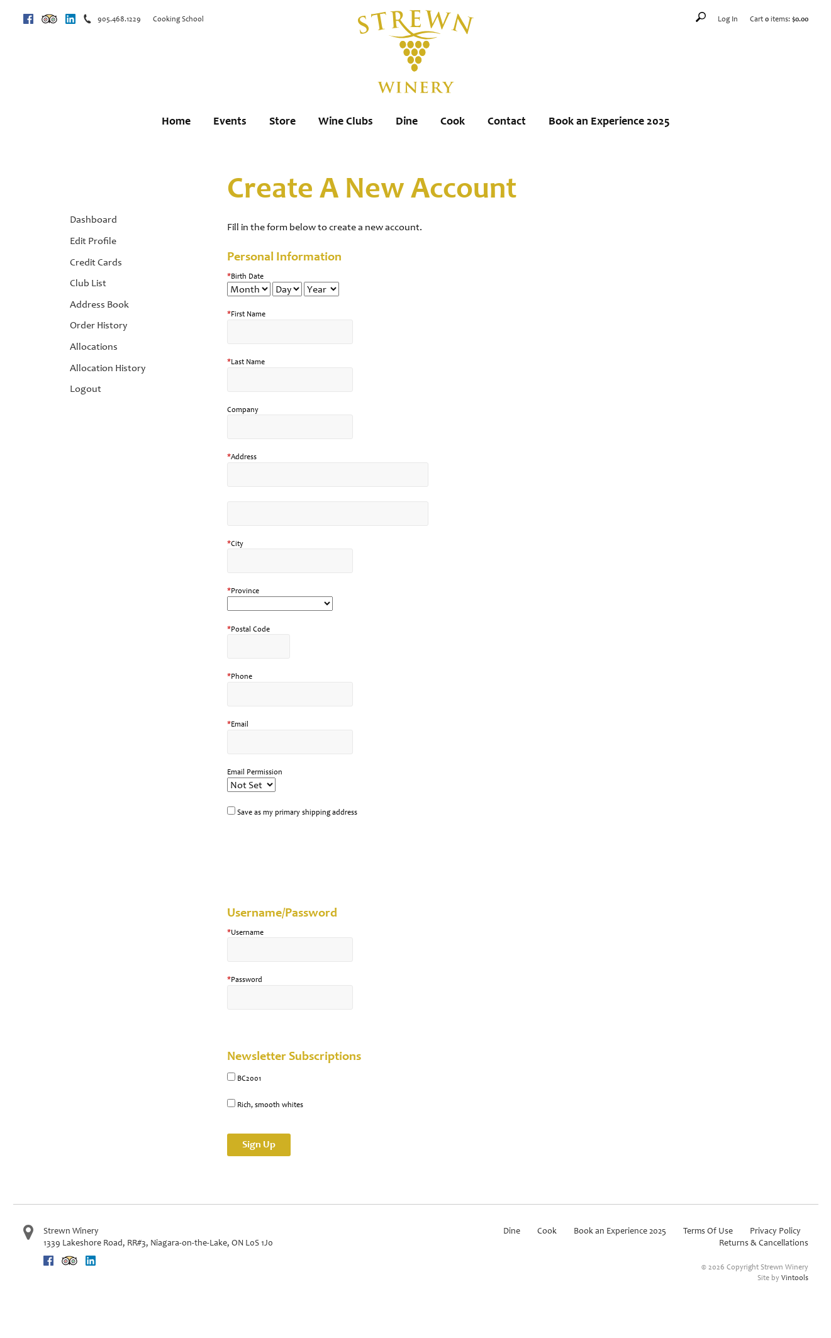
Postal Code (248, 629)
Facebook (28, 19)
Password (244, 979)
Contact (507, 121)
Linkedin (70, 19)
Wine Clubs (345, 121)
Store (282, 121)
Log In (728, 18)
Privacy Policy (775, 1230)
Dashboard (93, 219)
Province (243, 590)
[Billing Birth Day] (287, 289)
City (235, 543)
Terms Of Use (708, 1230)
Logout (85, 388)
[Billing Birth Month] (248, 289)
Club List (88, 283)
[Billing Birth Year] (321, 289)
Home (176, 121)
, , (158, 1242)
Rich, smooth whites (270, 1104)
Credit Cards (96, 262)
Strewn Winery (71, 1230)
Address (242, 456)
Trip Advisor (49, 19)
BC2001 (249, 1078)
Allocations (94, 346)
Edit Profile (93, 241)
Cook (452, 121)
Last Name (246, 361)
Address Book (99, 304)
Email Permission (254, 771)
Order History (98, 325)
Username (245, 932)
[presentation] (322, 856)
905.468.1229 (119, 18)
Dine (407, 121)
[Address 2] (327, 513)
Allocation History (107, 368)
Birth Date (245, 276)
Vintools (794, 1277)
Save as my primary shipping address (297, 812)
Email (237, 724)
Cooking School (178, 18)
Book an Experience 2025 (609, 121)
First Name (246, 313)
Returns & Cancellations (763, 1242)
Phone (239, 676)
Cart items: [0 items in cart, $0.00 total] (779, 18)
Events (230, 121)
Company (243, 409)
